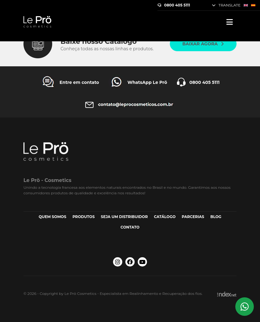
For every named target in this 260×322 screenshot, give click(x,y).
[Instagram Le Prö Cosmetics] (117, 261)
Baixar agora (203, 44)
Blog (215, 216)
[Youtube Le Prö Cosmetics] (142, 261)
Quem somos (52, 216)
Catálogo (164, 216)
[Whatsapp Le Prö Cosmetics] (244, 306)
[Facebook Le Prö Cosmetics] (130, 261)
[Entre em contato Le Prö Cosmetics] (69, 82)
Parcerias (193, 216)
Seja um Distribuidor (124, 216)
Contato (129, 227)
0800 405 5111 (173, 5)
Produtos (84, 216)
